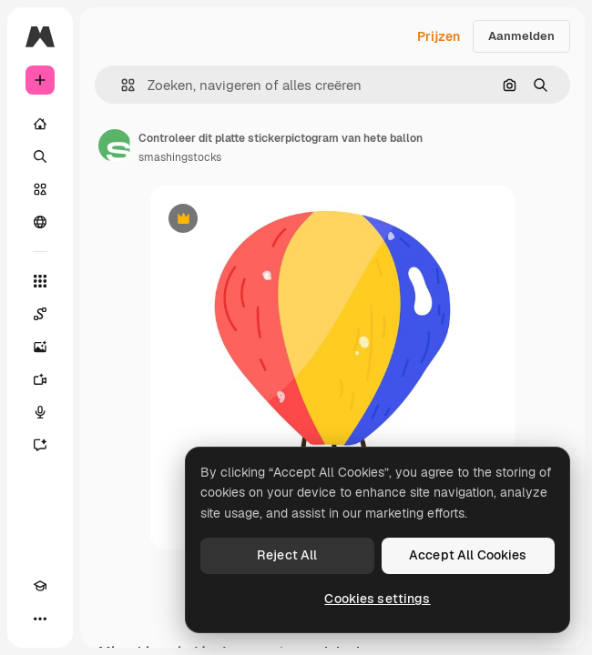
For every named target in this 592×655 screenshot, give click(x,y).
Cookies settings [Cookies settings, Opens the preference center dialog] (377, 598)
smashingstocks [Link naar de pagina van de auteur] (179, 157)
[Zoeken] (40, 156)
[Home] (40, 123)
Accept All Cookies (468, 555)
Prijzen (438, 36)
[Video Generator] (40, 379)
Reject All (287, 555)
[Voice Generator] (40, 412)
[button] (121, 85)
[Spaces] (40, 313)
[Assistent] (40, 444)
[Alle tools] (40, 281)
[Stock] (40, 189)
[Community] (40, 222)
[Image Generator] (40, 346)
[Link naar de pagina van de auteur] (114, 145)
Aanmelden (521, 36)
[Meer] (40, 618)
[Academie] (40, 585)
